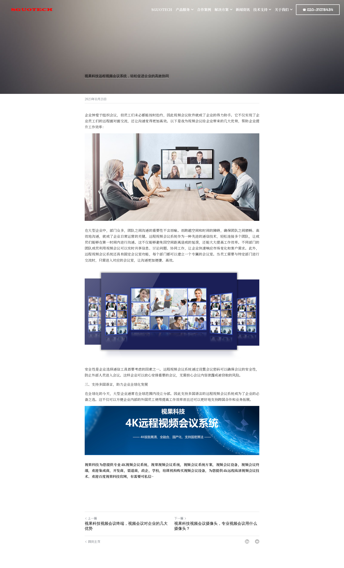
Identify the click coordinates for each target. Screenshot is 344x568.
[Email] (257, 541)
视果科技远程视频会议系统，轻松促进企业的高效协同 (127, 76)
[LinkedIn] (247, 541)
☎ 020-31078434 (318, 9)
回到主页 (92, 541)
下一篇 (180, 518)
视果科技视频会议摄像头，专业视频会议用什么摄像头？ (215, 526)
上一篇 (91, 518)
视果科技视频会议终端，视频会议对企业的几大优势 (126, 526)
